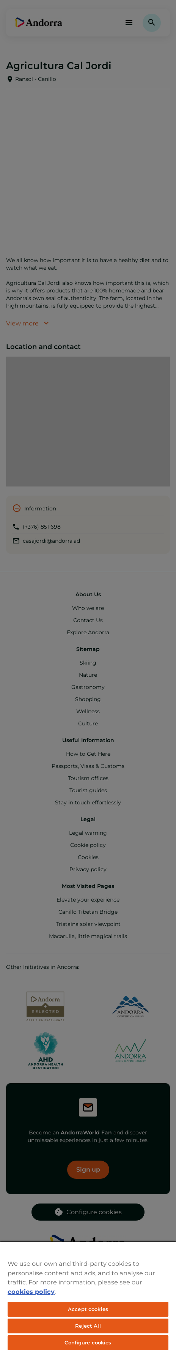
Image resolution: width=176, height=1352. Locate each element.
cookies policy (31, 1291)
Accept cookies (88, 1309)
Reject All (88, 1326)
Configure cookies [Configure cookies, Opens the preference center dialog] (87, 1342)
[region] (88, 1296)
